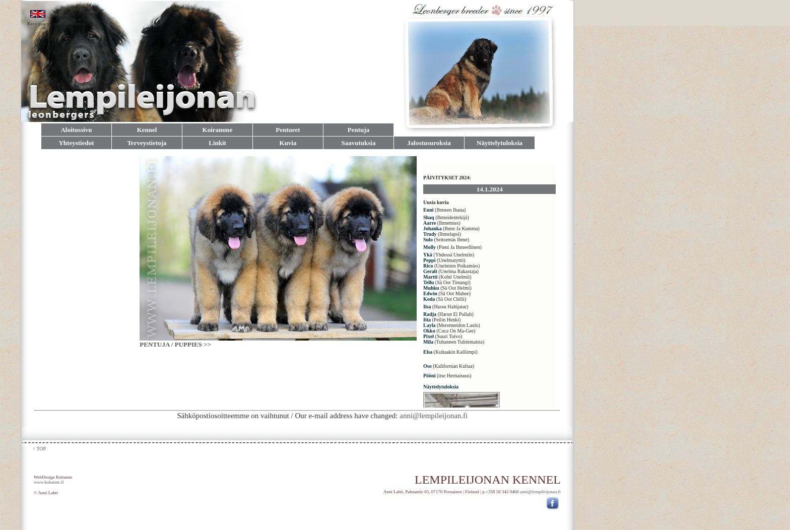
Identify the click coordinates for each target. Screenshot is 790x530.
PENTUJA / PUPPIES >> (175, 344)
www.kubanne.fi (48, 482)
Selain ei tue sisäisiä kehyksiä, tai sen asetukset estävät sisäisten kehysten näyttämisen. (491, 282)
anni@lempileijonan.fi (480, 416)
